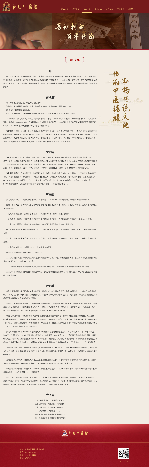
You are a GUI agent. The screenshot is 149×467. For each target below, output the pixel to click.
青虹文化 (87, 9)
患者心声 (98, 9)
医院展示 (120, 9)
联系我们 (131, 9)
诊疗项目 (109, 9)
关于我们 (76, 9)
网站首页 (64, 9)
